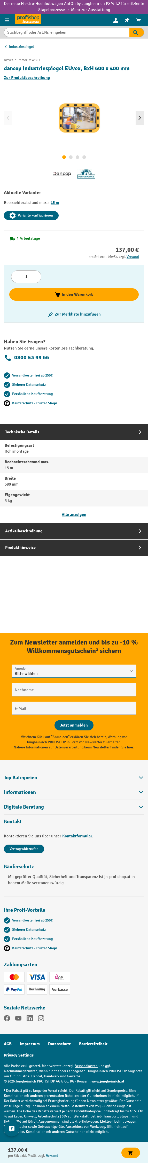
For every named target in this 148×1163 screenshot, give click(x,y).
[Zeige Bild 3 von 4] (77, 157)
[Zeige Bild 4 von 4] (84, 157)
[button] (74, 807)
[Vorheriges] (8, 118)
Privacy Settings (19, 1055)
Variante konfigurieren (31, 215)
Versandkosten (86, 1066)
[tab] (74, 473)
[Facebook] (7, 1019)
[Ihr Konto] (115, 20)
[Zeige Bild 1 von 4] (64, 157)
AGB (8, 1043)
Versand (133, 257)
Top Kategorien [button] (74, 777)
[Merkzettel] (127, 20)
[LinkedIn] (30, 1019)
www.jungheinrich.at (107, 1081)
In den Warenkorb (74, 294)
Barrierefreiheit (93, 1043)
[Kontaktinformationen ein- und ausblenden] (11, 1129)
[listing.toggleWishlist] (74, 314)
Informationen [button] (74, 792)
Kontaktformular (77, 836)
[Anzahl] (26, 276)
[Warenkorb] (138, 20)
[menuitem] (115, 20)
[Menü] (7, 20)
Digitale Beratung (24, 807)
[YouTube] (18, 1019)
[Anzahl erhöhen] (36, 276)
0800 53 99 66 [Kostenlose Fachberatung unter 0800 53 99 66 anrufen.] (26, 358)
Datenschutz (59, 1043)
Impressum (30, 1043)
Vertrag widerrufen (24, 849)
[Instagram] (41, 1019)
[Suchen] (136, 32)
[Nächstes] (140, 118)
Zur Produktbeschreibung (27, 77)
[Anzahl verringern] (16, 276)
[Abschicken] (74, 725)
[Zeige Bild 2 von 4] (71, 157)
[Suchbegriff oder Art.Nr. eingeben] (66, 32)
